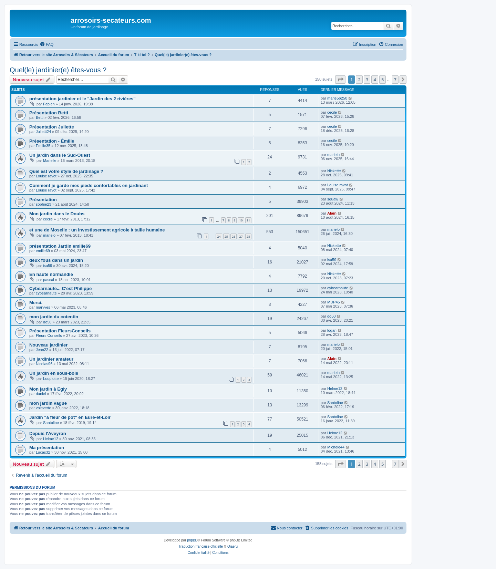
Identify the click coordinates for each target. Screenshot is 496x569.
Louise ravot (46, 176)
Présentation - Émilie (51, 141)
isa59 (47, 265)
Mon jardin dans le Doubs (56, 213)
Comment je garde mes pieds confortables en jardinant (88, 185)
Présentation (43, 199)
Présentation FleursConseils (60, 330)
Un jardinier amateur (51, 359)
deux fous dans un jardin (56, 260)
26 (233, 236)
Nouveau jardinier (48, 345)
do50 (47, 322)
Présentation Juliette (51, 127)
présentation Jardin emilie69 (60, 246)
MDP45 (333, 302)
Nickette (334, 171)
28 (248, 236)
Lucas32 (43, 452)
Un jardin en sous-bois (53, 373)
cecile (332, 112)
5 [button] (382, 79)
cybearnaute (46, 293)
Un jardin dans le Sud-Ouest (59, 155)
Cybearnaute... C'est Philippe (60, 288)
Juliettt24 (43, 132)
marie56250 (337, 98)
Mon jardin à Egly (48, 389)
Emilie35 (43, 146)
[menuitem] (46, 44)
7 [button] (395, 79)
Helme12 (334, 388)
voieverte (43, 408)
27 (240, 236)
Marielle (49, 160)
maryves (43, 307)
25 (226, 236)
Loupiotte (51, 378)
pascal (48, 280)
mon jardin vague (48, 403)
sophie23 (43, 204)
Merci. (35, 302)
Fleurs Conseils (49, 335)
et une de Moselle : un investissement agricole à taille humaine (97, 229)
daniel (41, 394)
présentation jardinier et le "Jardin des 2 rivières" (82, 98)
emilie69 (43, 251)
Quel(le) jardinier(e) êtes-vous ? (58, 70)
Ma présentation (46, 447)
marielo (333, 155)
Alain (332, 213)
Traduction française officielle (200, 546)
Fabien (49, 104)
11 (248, 220)
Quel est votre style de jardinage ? (66, 171)
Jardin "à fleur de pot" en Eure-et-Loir (70, 417)
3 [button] (367, 79)
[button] (340, 79)
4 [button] (374, 79)
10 (240, 220)
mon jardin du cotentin (53, 316)
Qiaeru (232, 546)
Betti (39, 117)
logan (332, 330)
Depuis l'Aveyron (47, 433)
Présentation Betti (48, 112)
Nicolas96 (44, 364)
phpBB (192, 540)
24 (218, 236)
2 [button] (359, 79)
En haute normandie (51, 274)
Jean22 (42, 350)
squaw (332, 199)
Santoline (335, 403)
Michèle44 (335, 447)
